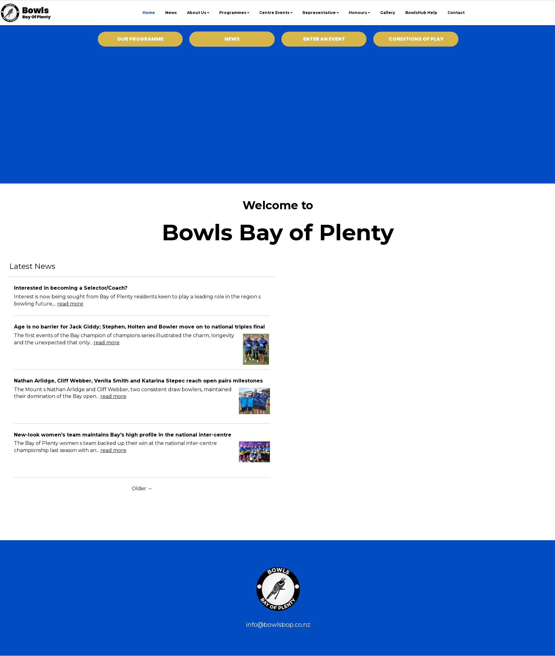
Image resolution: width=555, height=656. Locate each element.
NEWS (232, 39)
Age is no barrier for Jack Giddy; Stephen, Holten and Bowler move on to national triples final (139, 327)
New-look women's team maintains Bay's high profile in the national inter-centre (122, 435)
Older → (142, 488)
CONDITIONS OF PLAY (416, 39)
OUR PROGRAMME (140, 39)
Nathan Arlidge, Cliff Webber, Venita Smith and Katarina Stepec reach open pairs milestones (138, 381)
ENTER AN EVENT (324, 39)
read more (70, 304)
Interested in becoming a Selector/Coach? (70, 288)
